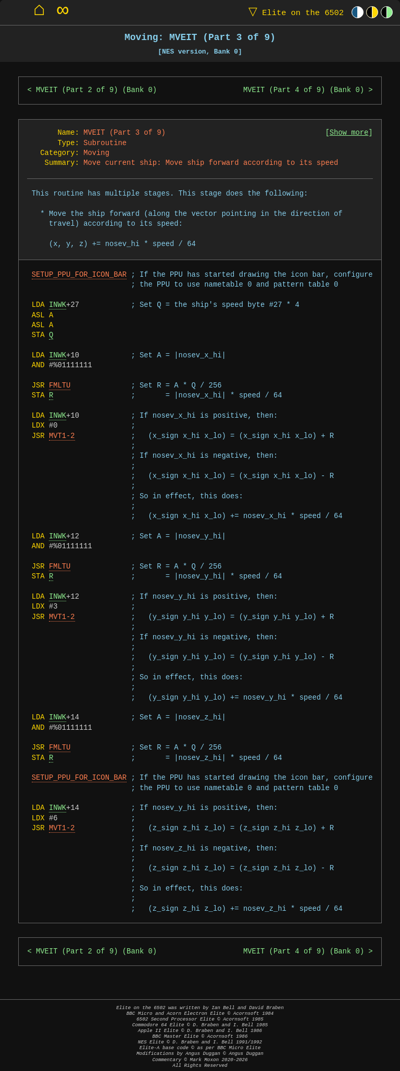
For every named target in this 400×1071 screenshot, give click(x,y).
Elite (294, 12)
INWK (57, 305)
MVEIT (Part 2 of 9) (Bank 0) (96, 90)
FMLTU (59, 386)
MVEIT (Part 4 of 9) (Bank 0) (303, 90)
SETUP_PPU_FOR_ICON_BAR (79, 275)
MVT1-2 (62, 436)
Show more (349, 133)
